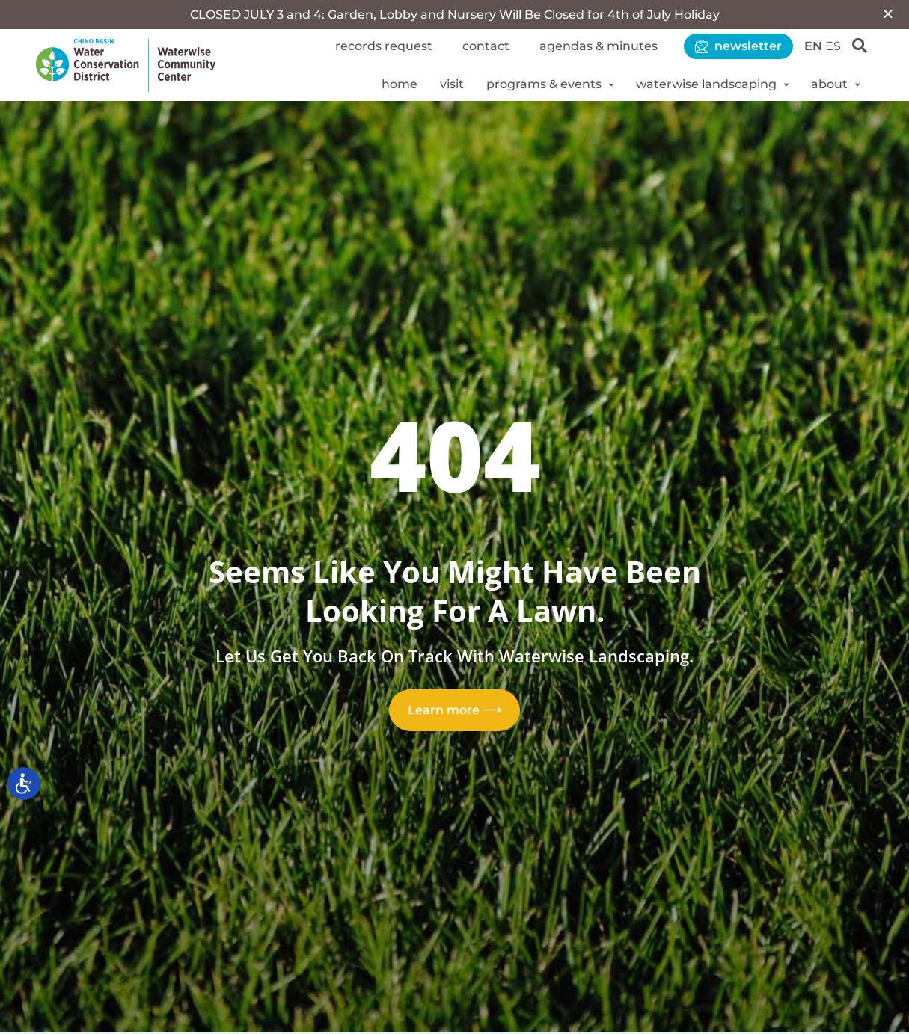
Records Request (383, 46)
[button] (888, 13)
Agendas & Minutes (598, 46)
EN (813, 46)
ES (833, 46)
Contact (485, 46)
